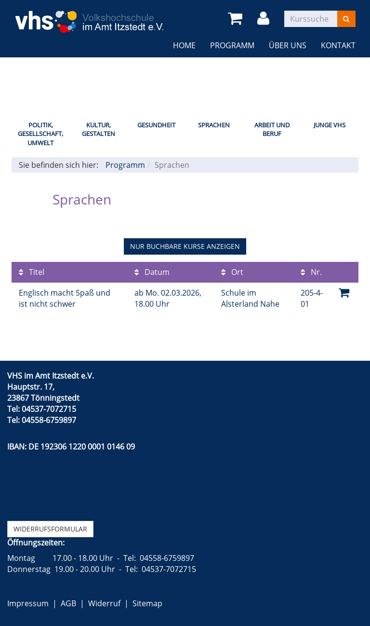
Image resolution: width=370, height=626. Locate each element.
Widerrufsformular (50, 528)
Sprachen (214, 125)
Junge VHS (329, 125)
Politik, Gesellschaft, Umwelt (40, 134)
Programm (232, 45)
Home (184, 45)
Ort (232, 272)
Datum (152, 272)
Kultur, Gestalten (98, 129)
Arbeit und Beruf (272, 129)
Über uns (287, 45)
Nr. (311, 272)
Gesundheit (156, 125)
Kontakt (338, 45)
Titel (31, 272)
